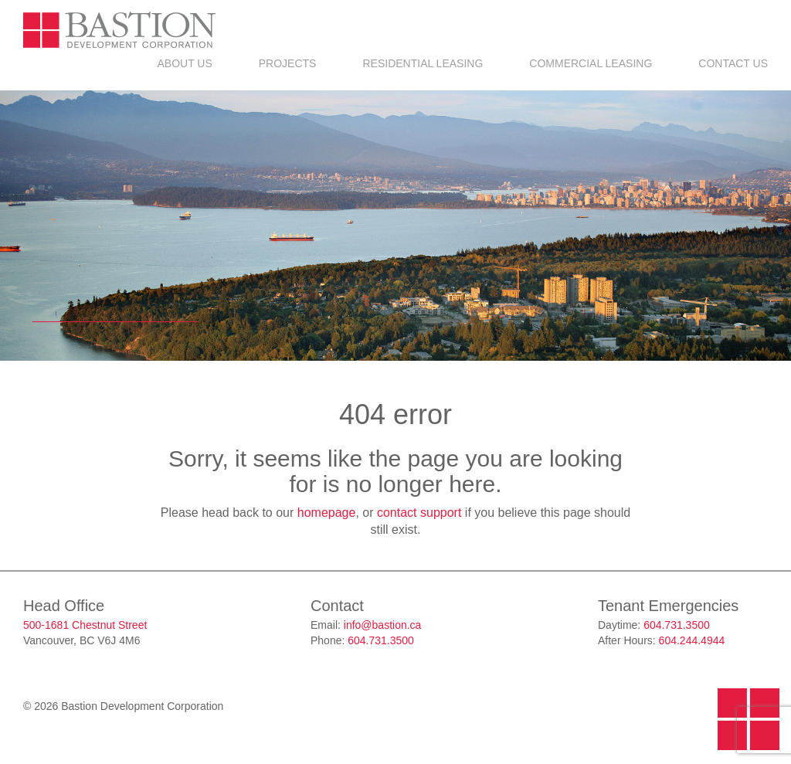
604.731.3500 (381, 640)
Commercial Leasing (590, 63)
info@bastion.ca (383, 625)
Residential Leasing (422, 63)
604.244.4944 (692, 640)
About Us (184, 63)
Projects (288, 63)
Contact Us (733, 63)
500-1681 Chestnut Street (85, 625)
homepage (326, 512)
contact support (419, 512)
